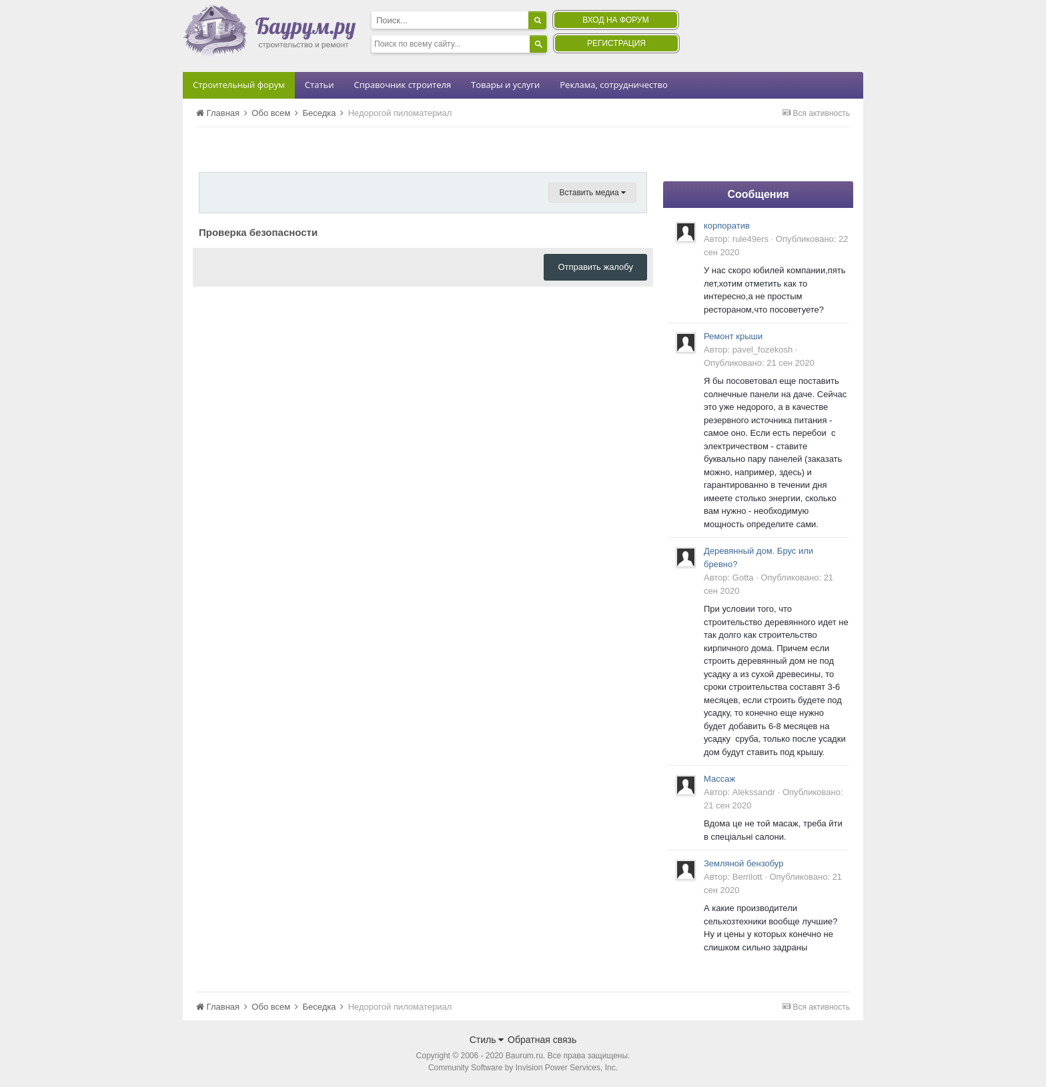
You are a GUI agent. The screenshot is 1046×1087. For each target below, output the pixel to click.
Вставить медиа (592, 192)
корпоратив (727, 226)
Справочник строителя (402, 85)
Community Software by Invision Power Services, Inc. (523, 1067)
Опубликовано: (759, 363)
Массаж (719, 779)
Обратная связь (542, 1039)
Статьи (319, 85)
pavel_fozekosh (762, 350)
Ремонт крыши (733, 336)
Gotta (743, 577)
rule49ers (750, 239)
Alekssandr (753, 792)
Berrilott (747, 877)
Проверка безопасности (258, 232)
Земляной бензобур (743, 863)
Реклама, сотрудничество (613, 85)
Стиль (487, 1039)
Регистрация (616, 43)
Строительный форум (239, 85)
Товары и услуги (505, 85)
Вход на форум (615, 20)
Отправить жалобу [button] (595, 267)
